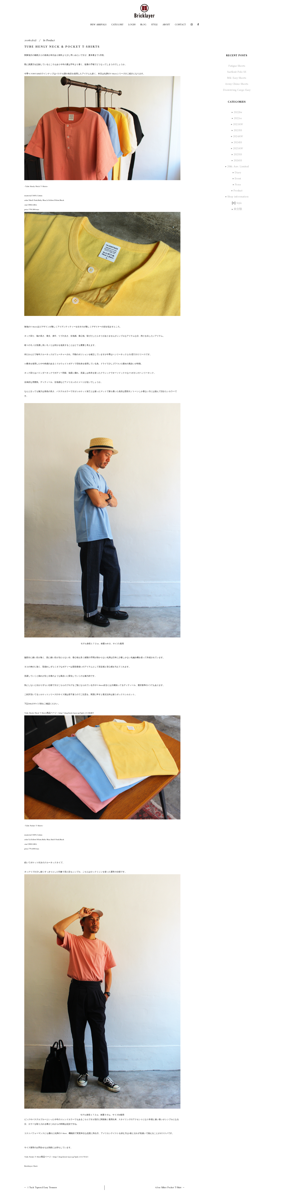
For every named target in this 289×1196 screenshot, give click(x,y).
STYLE (154, 25)
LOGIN (131, 25)
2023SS (238, 130)
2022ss (238, 118)
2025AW (238, 148)
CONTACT (180, 25)
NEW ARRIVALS (98, 25)
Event (238, 178)
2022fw (238, 112)
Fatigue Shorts (236, 65)
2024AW (238, 136)
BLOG (143, 25)
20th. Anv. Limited (238, 166)
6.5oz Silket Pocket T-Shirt (168, 1188)
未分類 (238, 209)
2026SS (238, 160)
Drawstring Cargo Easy (236, 90)
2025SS (238, 154)
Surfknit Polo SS (236, 72)
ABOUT (166, 25)
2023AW (238, 124)
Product (50, 40)
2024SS (238, 142)
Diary (238, 172)
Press (238, 184)
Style (239, 203)
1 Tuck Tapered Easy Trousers (42, 1188)
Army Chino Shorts (236, 84)
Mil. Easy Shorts (236, 78)
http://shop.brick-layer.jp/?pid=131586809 (76, 713)
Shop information (237, 196)
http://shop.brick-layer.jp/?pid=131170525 (70, 1157)
